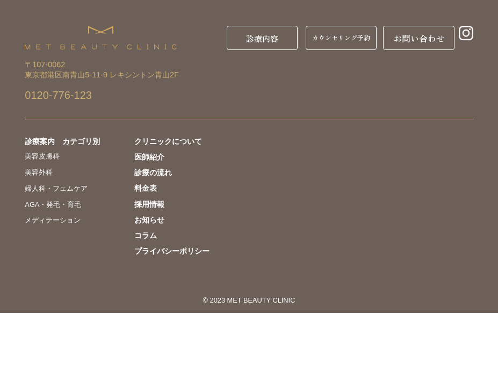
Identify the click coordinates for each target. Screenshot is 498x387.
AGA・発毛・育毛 (53, 204)
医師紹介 (149, 157)
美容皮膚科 (42, 156)
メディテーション (53, 220)
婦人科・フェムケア (56, 188)
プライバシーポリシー (172, 251)
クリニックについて (168, 141)
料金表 (145, 188)
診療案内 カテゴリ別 (62, 141)
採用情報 (149, 204)
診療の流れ (153, 172)
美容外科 (39, 172)
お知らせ (149, 220)
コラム (145, 235)
